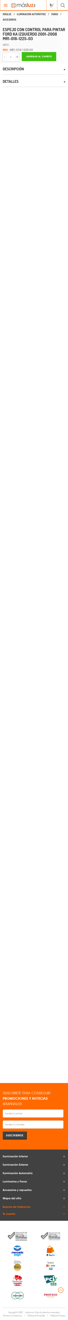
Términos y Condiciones (12, 1315)
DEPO (6, 44)
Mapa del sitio (12, 1198)
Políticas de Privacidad (36, 1315)
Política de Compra (57, 1315)
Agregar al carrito (39, 56)
